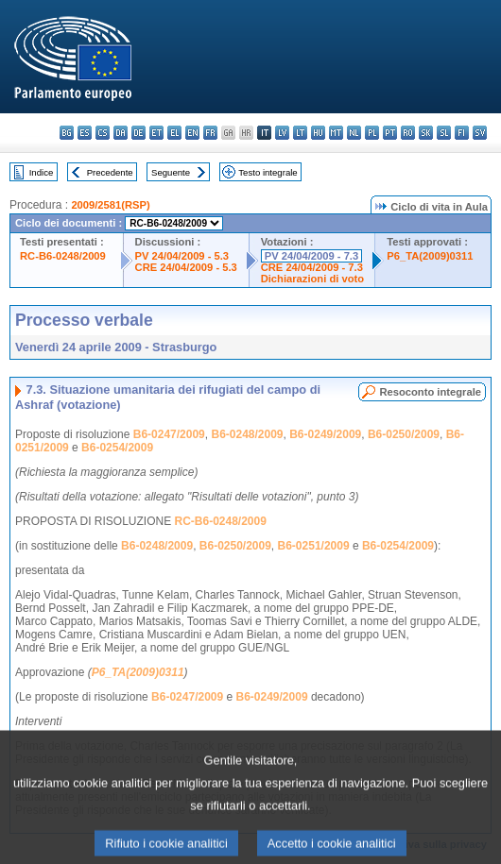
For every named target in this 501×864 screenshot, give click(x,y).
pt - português (390, 133)
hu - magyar (318, 133)
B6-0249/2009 (325, 434)
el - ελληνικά (174, 133)
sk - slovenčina (426, 133)
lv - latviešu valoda (282, 133)
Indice (41, 172)
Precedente (110, 172)
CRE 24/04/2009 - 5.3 (186, 267)
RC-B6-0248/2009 (63, 256)
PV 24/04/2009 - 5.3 (182, 256)
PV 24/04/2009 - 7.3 (312, 256)
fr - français (210, 133)
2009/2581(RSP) (110, 205)
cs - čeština (102, 133)
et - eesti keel (156, 133)
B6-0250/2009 (404, 434)
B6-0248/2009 (247, 434)
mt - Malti (336, 133)
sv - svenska (480, 133)
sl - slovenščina (444, 133)
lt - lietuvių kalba (300, 133)
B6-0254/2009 (117, 447)
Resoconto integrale (430, 392)
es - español (85, 133)
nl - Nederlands (354, 133)
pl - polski (372, 133)
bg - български (67, 133)
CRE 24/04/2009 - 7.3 (312, 267)
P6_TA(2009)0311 (430, 256)
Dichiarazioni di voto (312, 278)
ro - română (408, 133)
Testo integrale (267, 172)
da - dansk (120, 133)
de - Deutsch (138, 133)
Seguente (170, 172)
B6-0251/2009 (314, 545)
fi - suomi (462, 133)
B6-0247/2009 (169, 434)
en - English (192, 133)
